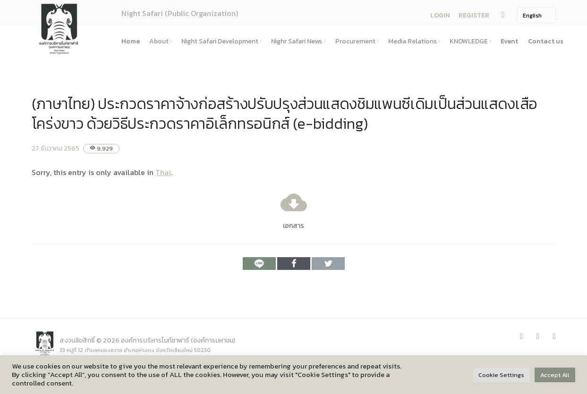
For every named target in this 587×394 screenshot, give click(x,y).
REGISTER (474, 15)
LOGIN (440, 15)
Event (509, 41)
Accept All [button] (555, 374)
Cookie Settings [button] (501, 374)
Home (130, 41)
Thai (163, 172)
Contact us (545, 41)
